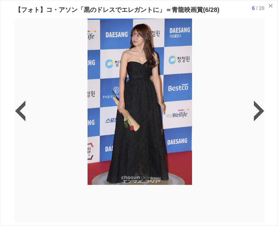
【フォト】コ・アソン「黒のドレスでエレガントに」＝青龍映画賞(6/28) (117, 9)
